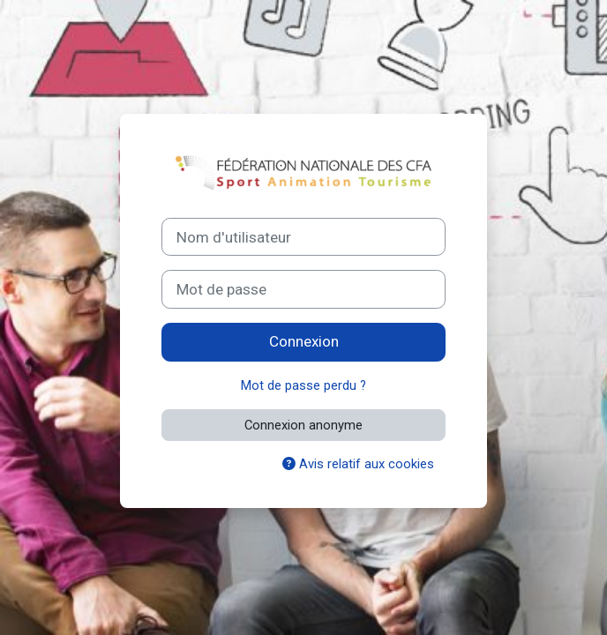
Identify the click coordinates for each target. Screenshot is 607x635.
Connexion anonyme (303, 425)
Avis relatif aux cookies (358, 464)
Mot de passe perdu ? (303, 385)
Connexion (304, 341)
